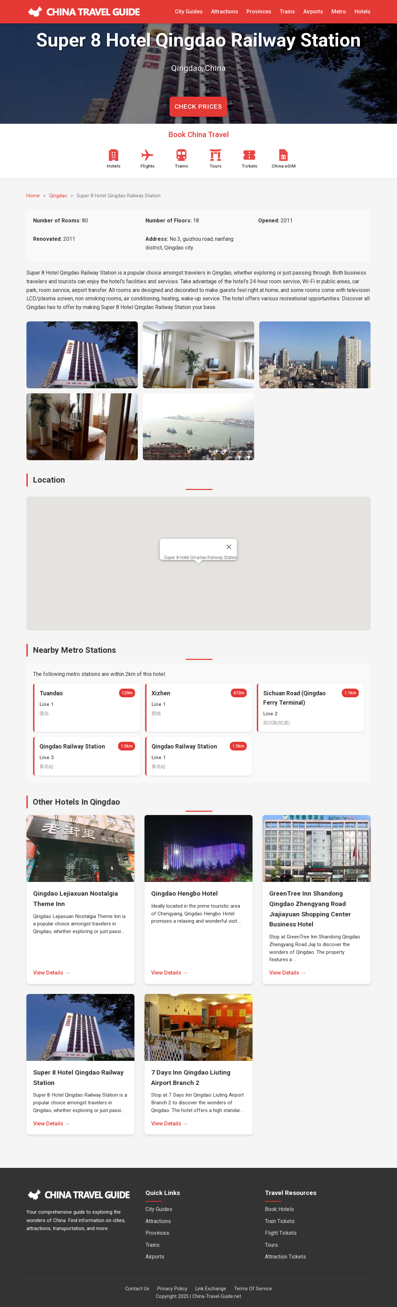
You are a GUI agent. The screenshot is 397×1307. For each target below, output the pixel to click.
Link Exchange (210, 1289)
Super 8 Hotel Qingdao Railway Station (200, 557)
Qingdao (58, 196)
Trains (287, 11)
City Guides (189, 11)
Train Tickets (280, 1221)
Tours (271, 1245)
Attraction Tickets (285, 1256)
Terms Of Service (253, 1289)
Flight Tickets (281, 1233)
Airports (313, 11)
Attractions (224, 11)
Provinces (258, 11)
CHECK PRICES (198, 106)
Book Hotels (279, 1209)
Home (33, 196)
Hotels (363, 11)
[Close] (229, 547)
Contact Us (137, 1289)
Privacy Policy (172, 1289)
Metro (338, 11)
